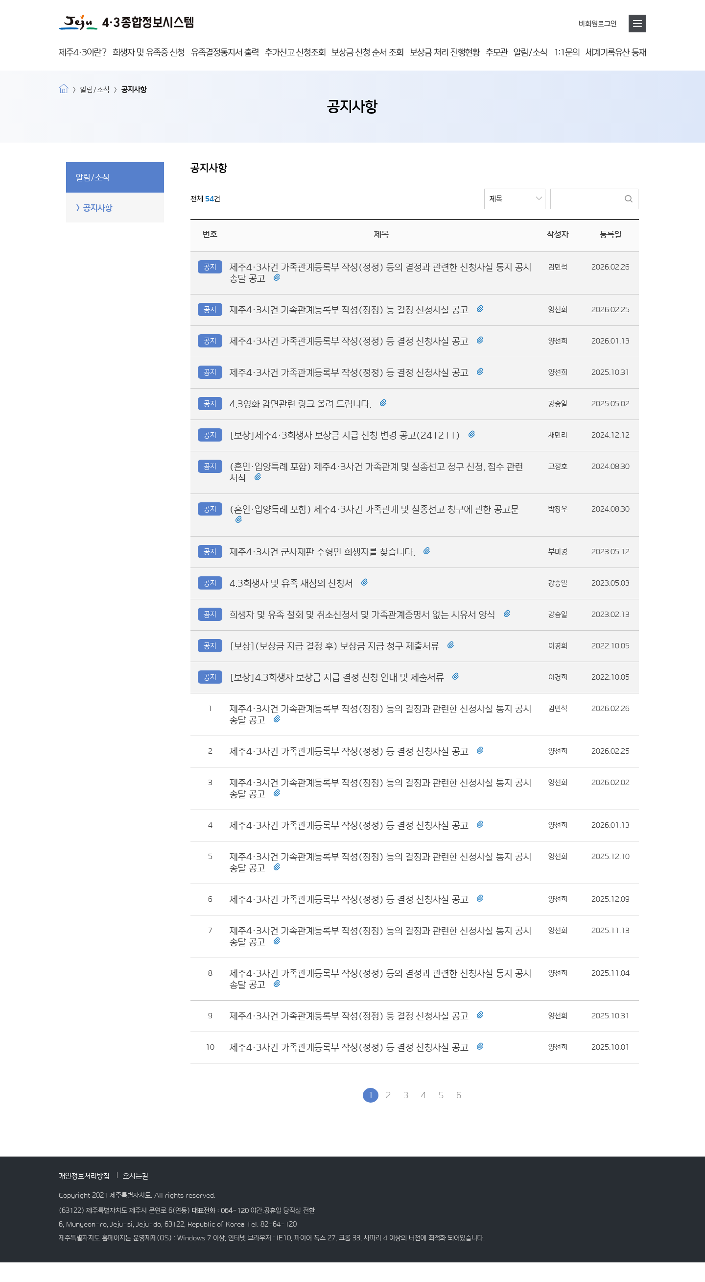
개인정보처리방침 (84, 1176)
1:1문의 (567, 52)
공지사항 (98, 208)
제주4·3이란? (83, 52)
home (64, 89)
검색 (629, 199)
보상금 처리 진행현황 (445, 52)
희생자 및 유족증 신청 (149, 52)
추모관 (497, 52)
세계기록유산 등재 (616, 52)
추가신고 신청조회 (295, 52)
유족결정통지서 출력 (225, 52)
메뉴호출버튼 (637, 23)
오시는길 (135, 1176)
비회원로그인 (598, 24)
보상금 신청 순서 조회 (367, 52)
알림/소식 (530, 52)
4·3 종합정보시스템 (126, 22)
